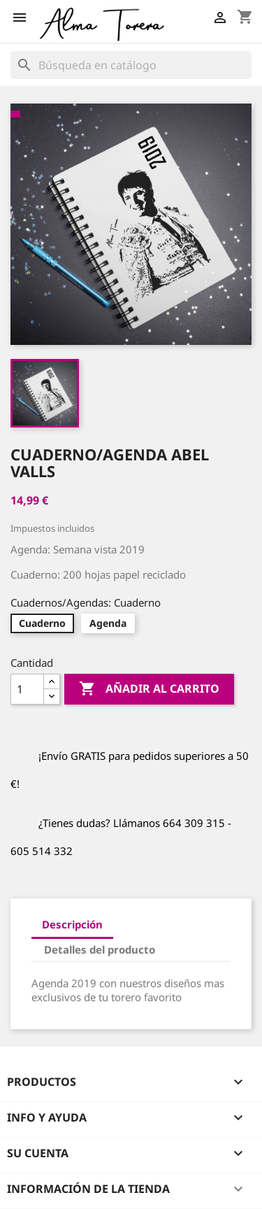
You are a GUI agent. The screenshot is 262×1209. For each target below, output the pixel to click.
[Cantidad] (27, 689)
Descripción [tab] (72, 924)
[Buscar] (131, 65)
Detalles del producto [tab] (99, 949)
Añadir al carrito (149, 689)
